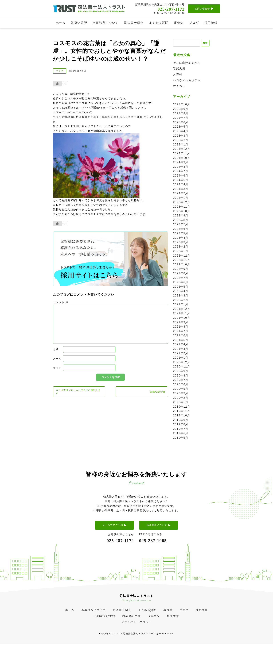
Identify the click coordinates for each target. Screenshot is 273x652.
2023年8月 (180, 220)
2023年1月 (180, 251)
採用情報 (210, 22)
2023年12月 (181, 202)
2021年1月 (180, 358)
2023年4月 (180, 238)
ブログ (194, 22)
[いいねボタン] (57, 83)
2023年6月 (180, 229)
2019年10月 (181, 416)
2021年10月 (181, 318)
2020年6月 (180, 384)
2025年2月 (180, 140)
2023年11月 (181, 207)
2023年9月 (180, 216)
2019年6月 (180, 433)
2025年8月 (180, 113)
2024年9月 (180, 162)
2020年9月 (180, 371)
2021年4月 (180, 344)
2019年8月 (180, 424)
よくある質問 (159, 22)
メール (57, 358)
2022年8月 (180, 273)
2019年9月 (180, 420)
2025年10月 (181, 104)
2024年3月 (180, 189)
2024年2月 (180, 193)
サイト (57, 367)
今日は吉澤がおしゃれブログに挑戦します (77, 392)
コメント (60, 302)
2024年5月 (180, 180)
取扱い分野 (79, 22)
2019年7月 (180, 429)
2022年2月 (180, 300)
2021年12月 (181, 309)
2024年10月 (181, 158)
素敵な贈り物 (155, 392)
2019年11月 (181, 411)
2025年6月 (180, 122)
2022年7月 (180, 278)
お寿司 (177, 74)
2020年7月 (180, 380)
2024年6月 (180, 176)
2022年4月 (180, 291)
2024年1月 (180, 198)
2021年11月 (181, 313)
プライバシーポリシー (136, 627)
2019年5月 (180, 438)
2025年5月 (180, 127)
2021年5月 (180, 340)
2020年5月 (180, 389)
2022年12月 (181, 256)
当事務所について (106, 22)
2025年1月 (180, 145)
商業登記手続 (131, 621)
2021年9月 (180, 322)
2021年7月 (180, 331)
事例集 (179, 22)
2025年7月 (180, 118)
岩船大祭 (179, 69)
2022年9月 (180, 269)
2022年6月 (180, 282)
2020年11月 (181, 367)
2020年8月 (180, 376)
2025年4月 (180, 131)
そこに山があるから (187, 63)
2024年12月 (181, 149)
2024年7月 (180, 171)
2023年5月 (180, 233)
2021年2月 (180, 353)
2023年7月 (180, 224)
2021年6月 (180, 336)
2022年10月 (181, 265)
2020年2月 (180, 398)
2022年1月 (180, 304)
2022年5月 (180, 287)
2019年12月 (181, 407)
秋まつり (179, 86)
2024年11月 (181, 153)
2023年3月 (180, 242)
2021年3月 (180, 349)
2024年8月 (180, 167)
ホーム (60, 22)
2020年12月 (181, 362)
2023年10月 (181, 211)
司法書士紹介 (133, 22)
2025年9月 (180, 109)
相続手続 (173, 621)
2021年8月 (180, 327)
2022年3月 (180, 296)
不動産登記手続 (104, 621)
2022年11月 (181, 260)
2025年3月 (180, 136)
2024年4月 (180, 184)
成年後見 (154, 621)
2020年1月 (180, 402)
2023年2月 (180, 247)
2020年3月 (180, 393)
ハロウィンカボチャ (187, 80)
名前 (56, 349)
